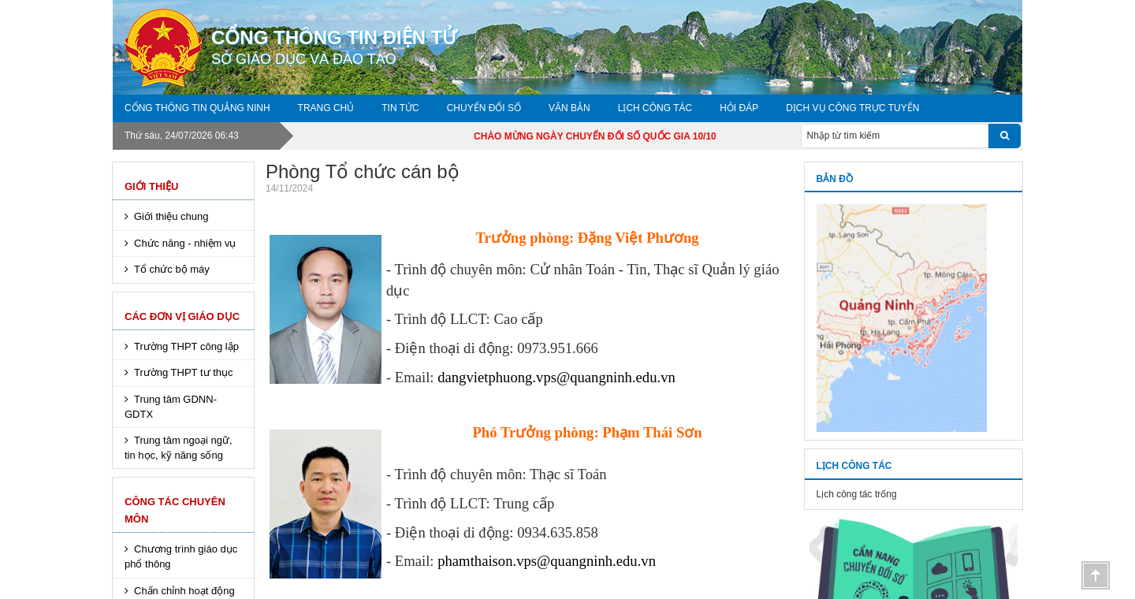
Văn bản (569, 107)
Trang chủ (326, 107)
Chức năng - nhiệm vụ (185, 243)
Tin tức (400, 107)
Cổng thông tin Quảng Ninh (197, 107)
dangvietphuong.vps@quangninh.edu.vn (556, 377)
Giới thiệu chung (171, 216)
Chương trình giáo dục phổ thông (181, 556)
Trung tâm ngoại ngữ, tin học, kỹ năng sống (179, 447)
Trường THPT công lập (186, 346)
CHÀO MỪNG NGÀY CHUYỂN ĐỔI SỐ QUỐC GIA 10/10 (613, 136)
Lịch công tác (655, 107)
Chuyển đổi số (484, 107)
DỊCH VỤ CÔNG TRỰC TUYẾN (852, 107)
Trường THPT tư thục (183, 372)
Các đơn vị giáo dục (182, 316)
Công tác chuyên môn (175, 510)
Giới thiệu (151, 186)
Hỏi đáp (739, 107)
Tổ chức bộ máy (172, 269)
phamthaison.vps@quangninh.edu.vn (546, 560)
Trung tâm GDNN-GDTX (171, 406)
